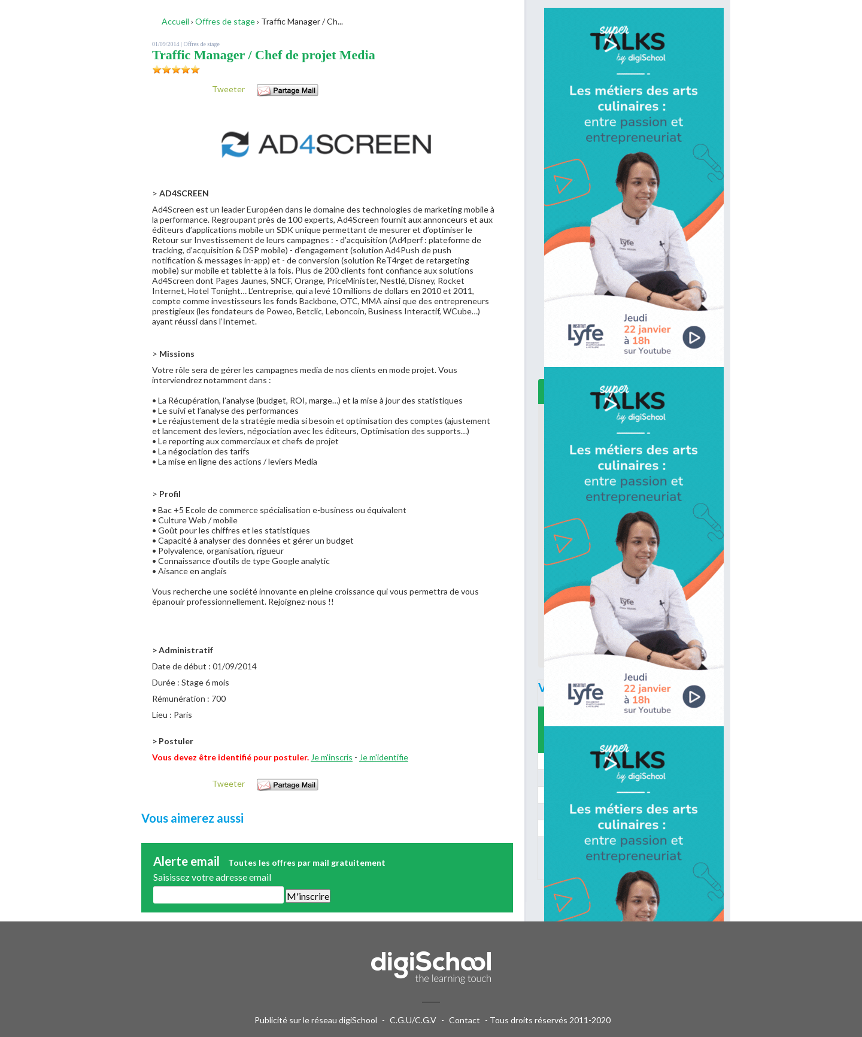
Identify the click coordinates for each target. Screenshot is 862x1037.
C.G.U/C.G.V (413, 1020)
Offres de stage (202, 44)
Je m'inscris (332, 757)
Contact (464, 1020)
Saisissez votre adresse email (212, 877)
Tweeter (228, 89)
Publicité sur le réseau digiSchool (315, 1020)
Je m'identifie (383, 757)
